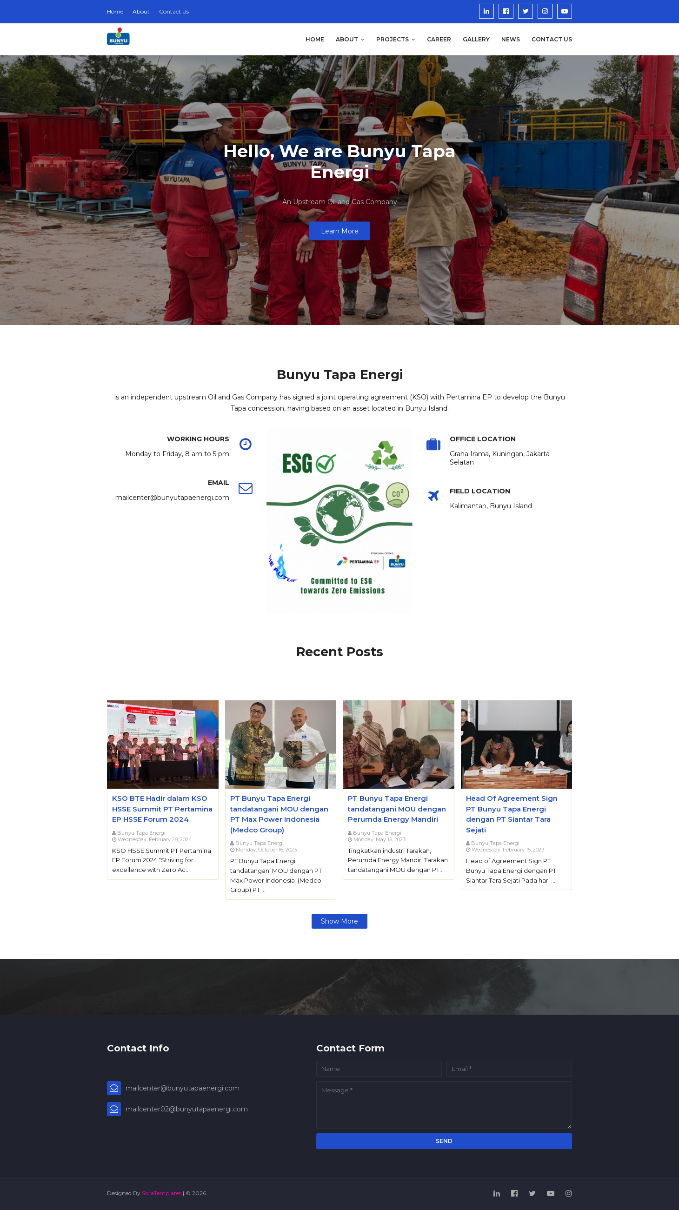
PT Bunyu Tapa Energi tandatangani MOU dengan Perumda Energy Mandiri (397, 809)
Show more (339, 921)
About (141, 11)
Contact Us (174, 11)
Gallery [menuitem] (476, 39)
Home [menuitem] (315, 39)
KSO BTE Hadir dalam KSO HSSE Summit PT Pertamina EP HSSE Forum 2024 (162, 809)
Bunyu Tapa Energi (141, 833)
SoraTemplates (161, 1193)
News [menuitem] (510, 39)
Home (115, 11)
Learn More (340, 231)
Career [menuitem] (439, 39)
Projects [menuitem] (392, 39)
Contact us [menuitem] (552, 39)
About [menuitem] (347, 39)
